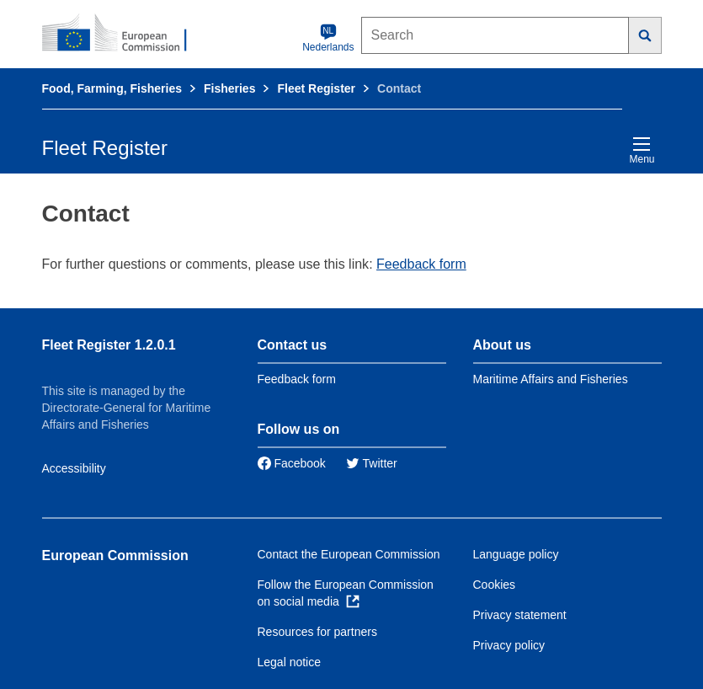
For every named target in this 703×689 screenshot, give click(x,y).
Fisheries (229, 88)
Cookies (494, 584)
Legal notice (290, 662)
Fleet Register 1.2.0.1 (109, 345)
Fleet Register (316, 88)
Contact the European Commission (349, 554)
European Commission (115, 555)
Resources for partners (317, 631)
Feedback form (421, 264)
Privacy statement (520, 615)
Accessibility (74, 468)
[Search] (645, 35)
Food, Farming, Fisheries (112, 88)
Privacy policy (509, 645)
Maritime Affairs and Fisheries (550, 379)
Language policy (516, 554)
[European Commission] (123, 33)
